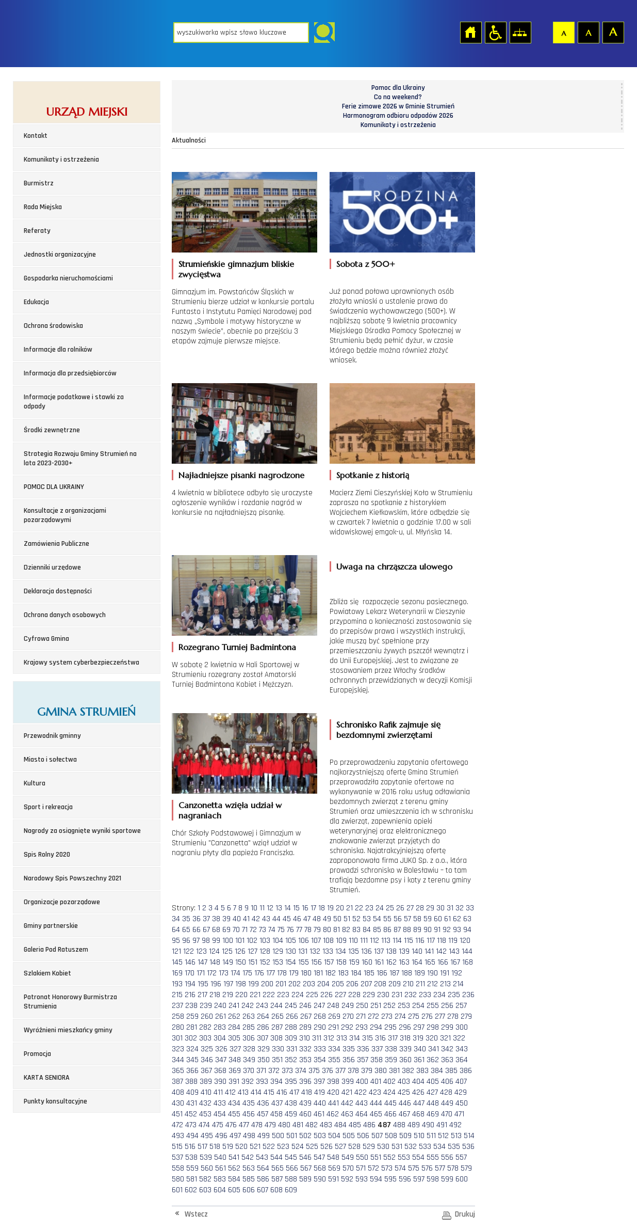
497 (235, 1135)
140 (417, 951)
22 (359, 908)
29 (430, 908)
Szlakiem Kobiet (47, 973)
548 (333, 1157)
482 (311, 1124)
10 (254, 908)
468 (418, 1114)
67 (206, 929)
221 (255, 994)
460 (305, 1114)
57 (407, 918)
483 (326, 1124)
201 (280, 984)
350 (263, 1059)
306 (248, 1038)
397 (319, 1081)
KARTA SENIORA (47, 1077)
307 (262, 1038)
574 (400, 1168)
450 (461, 1103)
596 (405, 1179)
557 (461, 1157)
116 (419, 940)
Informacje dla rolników (58, 349)
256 (447, 1005)
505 (348, 1135)
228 (354, 994)
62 (457, 918)
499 (263, 1135)
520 (241, 1146)
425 (404, 1092)
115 (408, 940)
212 (432, 984)
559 (192, 1168)
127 (252, 951)
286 (263, 1027)
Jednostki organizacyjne (60, 254)
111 (364, 940)
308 (276, 1038)
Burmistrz (39, 183)
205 (338, 984)
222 (269, 994)
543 (262, 1157)
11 (262, 908)
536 (468, 1146)
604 (220, 1190)
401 (375, 1081)
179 (294, 973)
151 (252, 962)
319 (418, 1038)
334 (334, 1049)
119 (453, 940)
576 (427, 1168)
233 (425, 994)
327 (235, 1049)
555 (433, 1157)
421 (346, 1092)
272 (373, 1016)
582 (205, 1179)
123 (201, 951)
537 (177, 1157)
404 (418, 1081)
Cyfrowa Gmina (46, 638)
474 (204, 1124)
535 (454, 1146)
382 (408, 1070)
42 (256, 918)
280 (178, 1027)
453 (205, 1114)
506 (363, 1135)
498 (249, 1135)
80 (327, 929)
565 (277, 1168)
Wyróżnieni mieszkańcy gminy (68, 1030)
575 (413, 1168)
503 (320, 1135)
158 (341, 962)
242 (247, 1005)
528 (354, 1146)
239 (206, 1005)
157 (329, 962)
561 (220, 1168)
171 (201, 973)
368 (220, 1070)
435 (248, 1103)
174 (235, 973)
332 (305, 1049)
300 (461, 1027)
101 (239, 940)
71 (245, 929)
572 (373, 1168)
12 (270, 908)
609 (291, 1190)
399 (347, 1081)
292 (347, 1027)
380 (380, 1070)
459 (291, 1114)
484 (340, 1124)
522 (269, 1146)
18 (321, 908)
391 (233, 1081)
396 (305, 1081)
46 (297, 918)
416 (281, 1092)
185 (369, 973)
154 (290, 962)
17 (313, 908)
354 (320, 1059)
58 (417, 918)
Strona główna (470, 32)
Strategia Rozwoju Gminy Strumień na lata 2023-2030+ (80, 458)
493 (178, 1135)
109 (341, 940)
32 (459, 908)
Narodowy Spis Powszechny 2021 (72, 878)
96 (186, 940)
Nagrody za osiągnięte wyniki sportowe (82, 830)
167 (455, 962)
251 (375, 1005)
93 (457, 929)
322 (459, 1038)
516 (190, 1146)
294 (376, 1027)
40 (237, 918)
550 (362, 1157)
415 (269, 1092)
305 (234, 1038)
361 (419, 1059)
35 (186, 918)
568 (320, 1168)
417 (294, 1092)
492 (455, 1124)
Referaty (37, 230)
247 (319, 1005)
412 (230, 1092)
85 (377, 929)
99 (216, 940)
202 (294, 984)
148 (214, 962)
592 (347, 1179)
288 (291, 1027)
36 (196, 918)
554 (418, 1157)
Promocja (37, 1054)
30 (440, 908)
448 (433, 1103)
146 (190, 962)
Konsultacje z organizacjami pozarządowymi (65, 515)
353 (305, 1059)
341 (433, 1049)
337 (377, 1049)
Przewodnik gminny (52, 735)
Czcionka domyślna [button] (563, 32)
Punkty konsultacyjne (55, 1101)
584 (234, 1179)
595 (390, 1179)
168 (467, 962)
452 (191, 1114)
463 (347, 1114)
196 (215, 984)
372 (274, 1070)
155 (303, 962)
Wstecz (196, 1214)
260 (207, 1016)
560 (207, 1168)
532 (410, 1146)
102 (252, 940)
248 (333, 1005)
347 (220, 1059)
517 (202, 1146)
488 (399, 1124)
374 (300, 1070)
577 (440, 1168)
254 (418, 1005)
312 (328, 1038)
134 (340, 951)
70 (236, 929)
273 (387, 1016)
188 (406, 973)
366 (192, 1070)
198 (240, 984)
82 (346, 929)
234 (439, 994)
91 (437, 929)
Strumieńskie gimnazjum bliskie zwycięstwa (236, 269)
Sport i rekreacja (48, 807)
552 (389, 1157)
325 (207, 1049)
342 (447, 1049)
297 (418, 1027)
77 (299, 929)
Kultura (34, 783)
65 (186, 929)
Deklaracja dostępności (58, 591)
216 (190, 994)
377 (340, 1070)
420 (333, 1092)
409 (192, 1092)
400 (362, 1081)
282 (205, 1027)
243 (262, 1005)
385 (451, 1070)
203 (309, 984)
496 (221, 1135)
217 (202, 994)
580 (178, 1179)
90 (427, 929)
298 (433, 1027)
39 (226, 918)
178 (282, 973)
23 (369, 908)
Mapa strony (520, 32)
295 (390, 1027)
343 (461, 1049)
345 (192, 1059)
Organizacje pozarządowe (62, 902)
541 (233, 1157)
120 (465, 940)
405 (433, 1081)
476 (231, 1124)
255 (433, 1005)
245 (291, 1005)
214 (458, 984)
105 (290, 940)
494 (192, 1135)
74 (271, 929)
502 (305, 1135)
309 (291, 1038)
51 (347, 918)
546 (305, 1157)
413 (243, 1092)
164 (417, 962)
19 (330, 908)
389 (206, 1081)
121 (176, 951)
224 (297, 994)
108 (328, 940)
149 (227, 962)
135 (353, 951)
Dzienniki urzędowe (52, 567)
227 (340, 994)
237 (177, 1005)
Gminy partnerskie (51, 926)
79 (317, 929)
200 (267, 984)
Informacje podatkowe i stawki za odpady (74, 401)
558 (178, 1168)
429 (460, 1092)
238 (191, 1005)
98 (206, 940)
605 (234, 1190)
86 (387, 929)
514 (469, 1135)
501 (291, 1135)
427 (432, 1092)
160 (367, 962)
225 (312, 994)
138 (391, 951)
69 (226, 929)
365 (178, 1070)
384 (437, 1070)
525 (312, 1146)
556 (447, 1157)
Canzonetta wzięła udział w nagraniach (230, 810)
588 (291, 1179)
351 (277, 1059)
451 (177, 1114)
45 (287, 918)
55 (387, 918)
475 (217, 1124)
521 (255, 1146)
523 (283, 1146)
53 (367, 918)
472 (177, 1124)
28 (420, 908)
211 (420, 984)
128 (264, 951)
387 (177, 1081)
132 (314, 951)
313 (341, 1038)
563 (248, 1168)
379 (366, 1070)
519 (227, 1146)
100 (227, 940)
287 (277, 1027)
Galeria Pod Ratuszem (56, 949)
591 (333, 1179)
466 (390, 1114)
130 (290, 951)
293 (361, 1027)
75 (281, 929)
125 (227, 951)
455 (234, 1114)
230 (383, 994)
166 (442, 962)
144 (467, 951)
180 (306, 973)
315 (367, 1038)
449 (447, 1103)
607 (262, 1190)
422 (360, 1092)
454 (220, 1114)
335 (348, 1049)
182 (330, 973)
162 (391, 962)
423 (375, 1092)
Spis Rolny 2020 (47, 854)
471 (459, 1114)
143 (454, 951)
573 (387, 1168)
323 (178, 1049)
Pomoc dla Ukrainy (398, 87)
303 (205, 1038)
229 (369, 994)
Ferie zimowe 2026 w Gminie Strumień (398, 106)
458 (276, 1114)
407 (461, 1081)
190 (432, 973)
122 (188, 951)
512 (443, 1135)
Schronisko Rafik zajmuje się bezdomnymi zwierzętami (388, 729)
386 (466, 1070)
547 (319, 1157)
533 (425, 1146)
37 (206, 918)
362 (433, 1059)
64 (176, 929)
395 (291, 1081)
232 (410, 994)
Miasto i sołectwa (50, 759)
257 (461, 1005)
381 (394, 1070)
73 (262, 929)
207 (366, 984)
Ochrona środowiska (53, 325)
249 (347, 1005)
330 (278, 1049)
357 (362, 1059)
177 (270, 973)
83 (356, 929)
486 (369, 1124)
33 (470, 908)
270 (348, 1016)
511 (431, 1135)
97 (196, 940)
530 (383, 1146)
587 (277, 1179)
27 (410, 908)
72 (253, 929)
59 (427, 918)
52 (356, 918)
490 (428, 1124)
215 (177, 994)
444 (376, 1103)
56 (398, 918)
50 (337, 918)
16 (305, 908)
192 (456, 973)
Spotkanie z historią (372, 475)
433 (220, 1103)
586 (263, 1179)
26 (400, 908)
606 (248, 1190)
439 (305, 1103)
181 (318, 973)
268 (320, 1016)
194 (190, 984)
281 (191, 1027)
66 (196, 929)
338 (391, 1049)
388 (191, 1081)
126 (240, 951)
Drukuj (465, 1214)
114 (397, 940)
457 (262, 1114)
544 (276, 1157)
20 (340, 908)
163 (404, 962)
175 (247, 973)
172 (212, 973)
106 (303, 940)
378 (353, 1070)
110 (353, 940)
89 (417, 929)
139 (404, 951)
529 (369, 1146)
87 (397, 929)
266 (292, 1016)
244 (276, 1005)
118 (441, 940)
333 (320, 1049)
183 (343, 973)
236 (468, 994)
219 (227, 994)
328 (249, 1049)
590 (320, 1179)
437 (277, 1103)
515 (177, 1146)
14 (287, 908)
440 (320, 1103)
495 (207, 1135)
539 (206, 1157)
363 (447, 1059)
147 (202, 962)
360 (405, 1059)
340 (420, 1049)
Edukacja (36, 302)
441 (333, 1103)
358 (376, 1059)
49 (327, 918)
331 (291, 1049)
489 (413, 1124)
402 (389, 1081)
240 (220, 1005)
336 (363, 1049)
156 (316, 962)
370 (248, 1070)
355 (334, 1059)
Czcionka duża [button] (612, 32)
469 (433, 1114)
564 (263, 1168)
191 (444, 973)
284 (234, 1027)
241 (233, 1005)
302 (191, 1038)
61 (447, 918)
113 (385, 940)
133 (327, 951)
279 (466, 1016)
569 (334, 1168)
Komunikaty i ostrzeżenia (61, 159)
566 (292, 1168)
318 (405, 1038)
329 (263, 1049)
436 (263, 1103)
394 (276, 1081)
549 (347, 1157)
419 (319, 1092)
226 (326, 994)
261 (220, 1016)
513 (456, 1135)
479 (270, 1124)
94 (467, 929)
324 (192, 1049)
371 (261, 1070)
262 (234, 1016)
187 (394, 973)
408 (178, 1092)
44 (276, 918)
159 (354, 962)
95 (176, 940)
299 (447, 1027)
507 (377, 1135)
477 (244, 1124)
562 (234, 1168)
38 (216, 918)
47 (307, 918)
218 (214, 994)
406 (447, 1081)
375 (314, 1070)
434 (234, 1103)
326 (221, 1049)
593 (361, 1179)
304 (220, 1038)
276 (427, 1016)
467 (404, 1114)
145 (177, 962)
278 (453, 1016)
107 (316, 940)
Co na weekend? (398, 97)
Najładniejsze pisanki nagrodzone (241, 475)
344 (178, 1059)
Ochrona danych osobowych (65, 615)
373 (287, 1070)
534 (439, 1146)
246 (305, 1005)
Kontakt (35, 135)
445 (390, 1103)
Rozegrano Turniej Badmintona (237, 647)
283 (220, 1027)
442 (347, 1103)
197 (228, 984)
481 (297, 1124)
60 (438, 918)
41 (246, 918)
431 (191, 1103)
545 (291, 1157)
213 (445, 984)
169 (177, 973)
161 (379, 962)
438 (291, 1103)
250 (362, 1005)
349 (249, 1059)
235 (454, 994)
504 (334, 1135)
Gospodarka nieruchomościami (68, 278)
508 (391, 1135)
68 (216, 929)
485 (355, 1124)
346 (207, 1059)
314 (354, 1038)
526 (326, 1146)
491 (441, 1124)
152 (264, 962)
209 (394, 984)
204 (323, 984)
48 (317, 918)
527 (340, 1146)
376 (327, 1070)
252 (389, 1005)
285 (248, 1027)
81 (336, 929)
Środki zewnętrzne (52, 430)
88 (407, 929)
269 (334, 1016)
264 (263, 1016)
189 (419, 973)
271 (361, 1016)
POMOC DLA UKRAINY (54, 487)
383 (422, 1070)
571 (361, 1168)
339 (405, 1049)
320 (432, 1038)
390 (220, 1081)
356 (348, 1059)
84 (367, 929)
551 (375, 1157)
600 (461, 1179)
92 (447, 929)
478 (257, 1124)
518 (214, 1146)
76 (290, 929)
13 (278, 908)
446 (405, 1103)
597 (418, 1179)
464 (361, 1114)
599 (447, 1179)
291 (333, 1027)
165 (429, 962)
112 (374, 940)
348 (234, 1059)
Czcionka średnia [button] (588, 32)
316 (380, 1038)
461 (319, 1114)
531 (396, 1146)
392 (247, 1081)
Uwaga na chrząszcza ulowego (394, 566)
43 (266, 918)
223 (283, 994)
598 (433, 1179)
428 (446, 1092)
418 (306, 1092)
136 (366, 951)
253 (404, 1005)
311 (316, 1038)
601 (177, 1190)
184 (356, 973)
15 (296, 908)
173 (223, 973)
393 (262, 1081)
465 (376, 1114)
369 (234, 1070)
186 (382, 973)
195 (203, 984)
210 (408, 984)
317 (393, 1038)
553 (404, 1157)
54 (377, 918)
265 (277, 1016)
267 (306, 1016)
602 (191, 1190)
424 (389, 1092)
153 (277, 962)
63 (467, 918)
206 (352, 984)
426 (418, 1092)
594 (376, 1179)
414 (256, 1092)
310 (304, 1038)
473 (191, 1124)
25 (390, 908)
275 (413, 1016)
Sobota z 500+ (365, 264)
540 (220, 1157)
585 (248, 1179)
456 (248, 1114)
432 (205, 1103)
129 (277, 951)
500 (278, 1135)
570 (348, 1168)
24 (379, 908)
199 (253, 984)
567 (306, 1168)
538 (191, 1157)
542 (247, 1157)
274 (400, 1016)
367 (206, 1070)
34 (176, 918)
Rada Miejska (43, 207)
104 (277, 940)
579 (466, 1168)
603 (205, 1190)
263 (248, 1016)
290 (320, 1027)
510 (419, 1135)
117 (431, 940)
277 (440, 1016)
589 (305, 1179)
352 (291, 1059)
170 (189, 973)
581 (191, 1179)
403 (404, 1081)
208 (380, 984)
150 (240, 962)
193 (177, 984)
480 (284, 1124)
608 (276, 1190)
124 (214, 951)
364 (461, 1059)
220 (241, 994)
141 (429, 951)
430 (178, 1103)
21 (349, 908)
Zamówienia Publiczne (56, 543)
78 (308, 929)
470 (446, 1114)
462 (332, 1114)
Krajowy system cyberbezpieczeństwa (81, 662)
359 (391, 1059)
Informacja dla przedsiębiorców (70, 373)
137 (379, 951)
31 (450, 908)
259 (192, 1016)
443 (361, 1103)
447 (418, 1103)
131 (302, 951)
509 (405, 1135)
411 (218, 1092)
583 (220, 1179)
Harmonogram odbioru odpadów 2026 (398, 115)
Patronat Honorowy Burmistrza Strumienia (70, 1001)
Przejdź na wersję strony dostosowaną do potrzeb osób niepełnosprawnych (495, 32)
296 (405, 1027)
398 (333, 1081)
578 (453, 1168)
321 (445, 1038)
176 (259, 973)
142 (441, 951)
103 (264, 940)
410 (206, 1092)
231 (396, 994)
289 (305, 1027)
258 (178, 1016)
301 (177, 1038)
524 (297, 1146)
